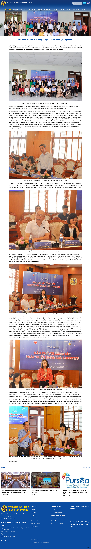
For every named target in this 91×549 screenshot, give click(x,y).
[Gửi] (81, 3)
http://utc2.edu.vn (12, 536)
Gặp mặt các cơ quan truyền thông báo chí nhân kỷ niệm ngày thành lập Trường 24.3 (14, 491)
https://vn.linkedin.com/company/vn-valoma (47, 320)
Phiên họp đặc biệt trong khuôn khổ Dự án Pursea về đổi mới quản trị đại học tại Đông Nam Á (75, 492)
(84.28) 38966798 (12, 534)
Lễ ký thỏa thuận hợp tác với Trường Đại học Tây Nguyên (44, 491)
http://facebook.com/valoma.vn (22, 320)
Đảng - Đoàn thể (66, 9)
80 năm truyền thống (79, 9)
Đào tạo (24, 9)
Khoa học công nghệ (44, 9)
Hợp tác (56, 9)
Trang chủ (8, 9)
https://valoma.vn (76, 319)
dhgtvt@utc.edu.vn (11, 516)
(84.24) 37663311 (11, 518)
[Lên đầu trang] (88, 546)
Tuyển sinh (32, 9)
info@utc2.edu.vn (11, 531)
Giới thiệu (15, 9)
